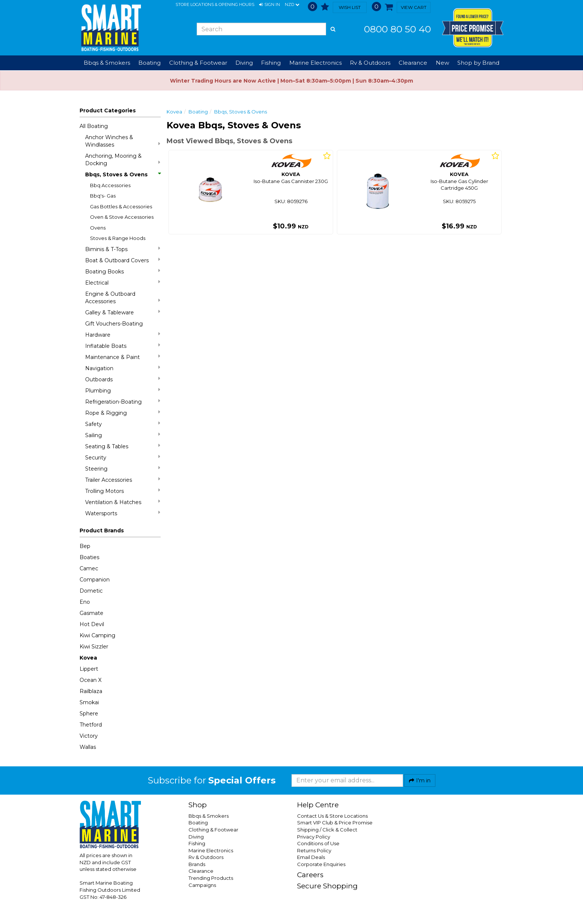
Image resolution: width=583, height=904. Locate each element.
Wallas (88, 747)
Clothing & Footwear (213, 830)
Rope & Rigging (122, 412)
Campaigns (202, 885)
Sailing (122, 435)
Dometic (91, 590)
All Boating (94, 126)
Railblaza (91, 691)
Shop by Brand (478, 62)
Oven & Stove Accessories (122, 217)
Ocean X (91, 680)
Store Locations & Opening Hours (214, 4)
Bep (85, 546)
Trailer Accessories (122, 479)
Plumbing (122, 390)
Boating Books (122, 271)
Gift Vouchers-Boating (114, 323)
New (442, 62)
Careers (310, 875)
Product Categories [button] (108, 110)
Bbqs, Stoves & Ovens (122, 174)
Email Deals (311, 857)
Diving (196, 837)
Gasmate (91, 613)
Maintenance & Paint (122, 356)
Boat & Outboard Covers (122, 260)
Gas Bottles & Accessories (121, 206)
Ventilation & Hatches (122, 502)
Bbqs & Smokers (107, 62)
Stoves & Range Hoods (117, 238)
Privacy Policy (313, 837)
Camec (89, 568)
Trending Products (211, 878)
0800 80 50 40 (397, 29)
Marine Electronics (211, 850)
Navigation (122, 368)
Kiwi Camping (97, 635)
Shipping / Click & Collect (327, 830)
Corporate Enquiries (321, 864)
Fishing (197, 843)
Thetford (91, 724)
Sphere (89, 713)
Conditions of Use (318, 843)
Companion (95, 579)
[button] (269, 5)
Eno (85, 602)
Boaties (89, 557)
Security (122, 457)
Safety (122, 423)
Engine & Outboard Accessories (122, 298)
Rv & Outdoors (206, 857)
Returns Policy (314, 850)
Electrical (122, 282)
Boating (198, 112)
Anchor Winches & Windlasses (122, 141)
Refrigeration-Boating (122, 401)
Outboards (122, 379)
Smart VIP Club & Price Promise (335, 823)
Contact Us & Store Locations (332, 816)
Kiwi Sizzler (94, 646)
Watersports (122, 513)
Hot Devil (92, 624)
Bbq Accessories (110, 185)
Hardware (122, 334)
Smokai (89, 702)
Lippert (89, 669)
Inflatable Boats (122, 345)
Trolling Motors (122, 490)
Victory (89, 736)
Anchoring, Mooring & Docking (122, 160)
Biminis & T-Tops (122, 249)
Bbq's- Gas (103, 196)
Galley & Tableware (122, 312)
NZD (292, 5)
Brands (197, 864)
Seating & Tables (122, 446)
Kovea (88, 657)
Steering (122, 468)
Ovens (98, 228)
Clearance (413, 62)
